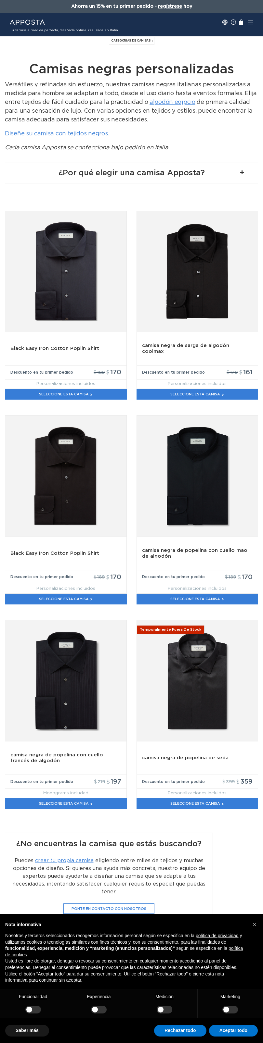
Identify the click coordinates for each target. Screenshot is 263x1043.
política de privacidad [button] (217, 935)
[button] (254, 924)
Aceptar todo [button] (233, 1030)
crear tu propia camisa (64, 860)
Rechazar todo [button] (180, 1030)
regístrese (170, 6)
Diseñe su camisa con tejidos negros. (57, 134)
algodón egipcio (172, 102)
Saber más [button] (27, 1030)
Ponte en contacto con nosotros (109, 909)
